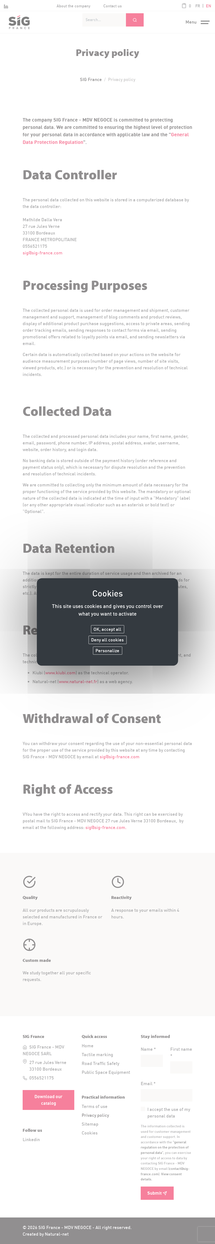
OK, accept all (107, 629)
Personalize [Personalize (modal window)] (107, 650)
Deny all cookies (107, 640)
